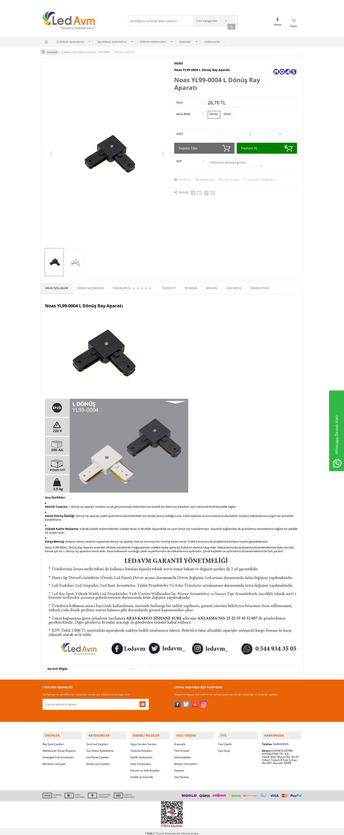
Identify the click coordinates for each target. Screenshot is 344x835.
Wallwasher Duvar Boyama (59, 747)
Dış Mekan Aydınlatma (112, 41)
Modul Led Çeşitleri (98, 760)
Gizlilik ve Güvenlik (141, 773)
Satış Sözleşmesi (140, 760)
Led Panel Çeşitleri (97, 753)
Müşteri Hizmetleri (185, 760)
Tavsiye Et (185, 174)
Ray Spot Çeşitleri (53, 740)
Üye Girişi (224, 747)
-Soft (149, 829)
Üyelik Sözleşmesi (141, 753)
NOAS (178, 61)
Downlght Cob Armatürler (58, 753)
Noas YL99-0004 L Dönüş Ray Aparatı (202, 67)
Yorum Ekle (207, 174)
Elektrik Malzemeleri (153, 41)
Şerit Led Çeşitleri (97, 740)
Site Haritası (181, 773)
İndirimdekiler (182, 753)
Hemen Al (267, 142)
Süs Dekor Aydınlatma (99, 747)
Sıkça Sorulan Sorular (143, 740)
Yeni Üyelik (224, 740)
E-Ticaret (158, 829)
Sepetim (179, 766)
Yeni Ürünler (182, 747)
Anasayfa (180, 740)
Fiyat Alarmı (231, 174)
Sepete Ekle (204, 142)
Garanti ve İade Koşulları (145, 766)
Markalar (185, 41)
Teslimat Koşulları (141, 747)
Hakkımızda (212, 41)
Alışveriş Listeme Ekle (261, 174)
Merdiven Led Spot (54, 760)
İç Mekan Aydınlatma (70, 41)
